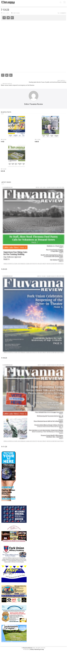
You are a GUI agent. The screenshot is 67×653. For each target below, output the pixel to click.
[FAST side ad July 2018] (14, 573)
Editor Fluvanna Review (33, 104)
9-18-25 (4, 358)
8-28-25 (37, 141)
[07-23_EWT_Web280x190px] (14, 593)
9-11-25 (4, 447)
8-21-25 (3, 171)
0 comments (63, 13)
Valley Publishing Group (37, 649)
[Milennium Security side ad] (14, 613)
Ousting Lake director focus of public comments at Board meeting (47, 82)
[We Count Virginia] (14, 514)
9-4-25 (2, 141)
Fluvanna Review (27, 647)
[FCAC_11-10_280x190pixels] (14, 534)
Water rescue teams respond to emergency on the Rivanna (17, 85)
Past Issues (16, 13)
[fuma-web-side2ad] (14, 554)
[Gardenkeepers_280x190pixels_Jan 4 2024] (14, 633)
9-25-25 (4, 269)
